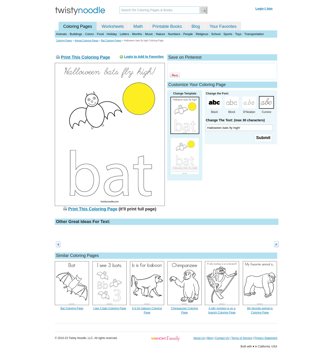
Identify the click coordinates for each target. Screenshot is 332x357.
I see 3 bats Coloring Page (109, 308)
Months (137, 34)
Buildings (76, 34)
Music (149, 34)
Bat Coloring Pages (111, 40)
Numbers (174, 34)
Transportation (254, 34)
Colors (89, 34)
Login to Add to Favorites (144, 56)
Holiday (112, 34)
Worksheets (113, 26)
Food (100, 34)
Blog (196, 26)
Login (259, 8)
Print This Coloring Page (85, 57)
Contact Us (222, 338)
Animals (61, 34)
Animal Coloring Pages (87, 40)
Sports (227, 34)
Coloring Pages (77, 26)
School (216, 34)
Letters (124, 34)
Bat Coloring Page (71, 308)
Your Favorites (223, 26)
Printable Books (167, 26)
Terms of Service (241, 338)
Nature (160, 34)
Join (269, 8)
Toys (238, 34)
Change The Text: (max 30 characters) (235, 120)
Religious (202, 34)
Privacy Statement (266, 338)
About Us (199, 338)
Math (138, 26)
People (188, 34)
